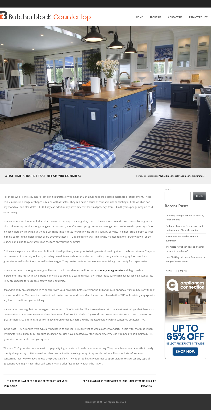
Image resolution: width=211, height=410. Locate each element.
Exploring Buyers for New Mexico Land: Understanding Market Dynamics (119, 384)
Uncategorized (151, 176)
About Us (155, 17)
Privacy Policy (198, 17)
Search (168, 189)
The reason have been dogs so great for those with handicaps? (35, 384)
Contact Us (175, 17)
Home (139, 17)
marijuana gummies (111, 270)
